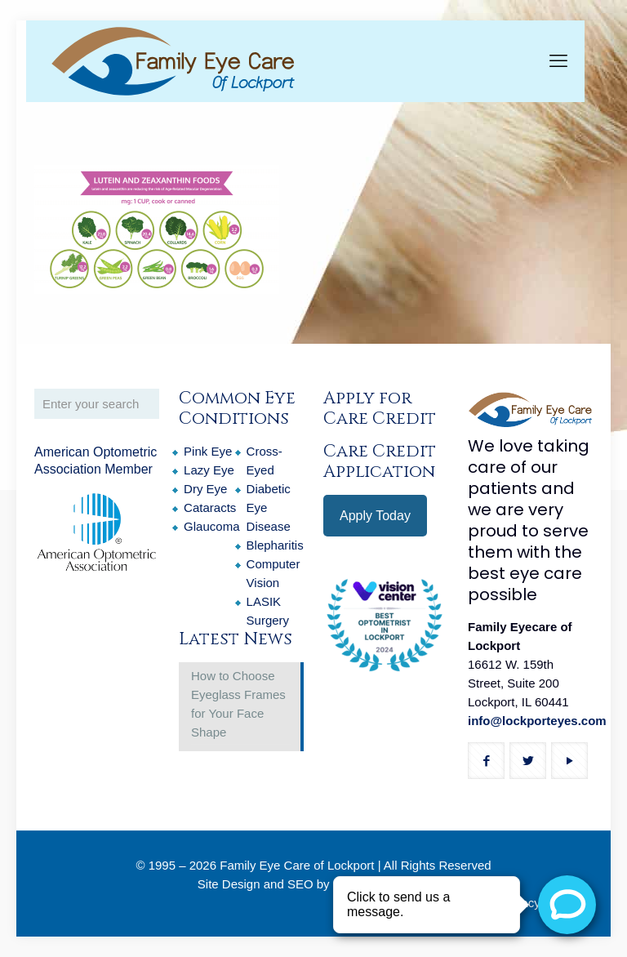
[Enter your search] (96, 404)
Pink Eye (208, 451)
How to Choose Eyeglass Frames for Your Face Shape (238, 704)
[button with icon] (486, 760)
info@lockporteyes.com (537, 721)
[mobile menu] (558, 61)
